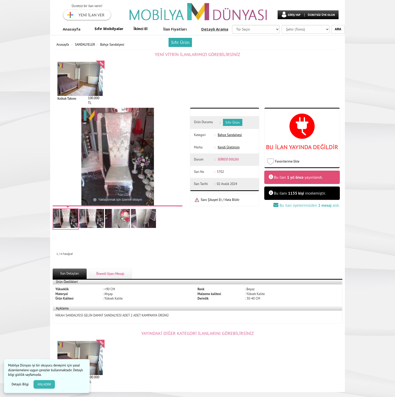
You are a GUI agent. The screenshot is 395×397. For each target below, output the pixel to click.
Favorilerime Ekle (287, 161)
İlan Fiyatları (175, 29)
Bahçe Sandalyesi (112, 44)
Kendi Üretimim (229, 147)
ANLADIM (44, 384)
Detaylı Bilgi (21, 384)
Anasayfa (71, 29)
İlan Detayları (69, 273)
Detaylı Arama (214, 29)
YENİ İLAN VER (92, 14)
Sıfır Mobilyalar (108, 28)
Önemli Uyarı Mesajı (110, 274)
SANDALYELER (85, 44)
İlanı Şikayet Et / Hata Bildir (220, 200)
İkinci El (140, 28)
